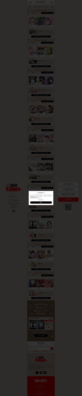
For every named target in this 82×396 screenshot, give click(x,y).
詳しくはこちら (41, 199)
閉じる (41, 202)
